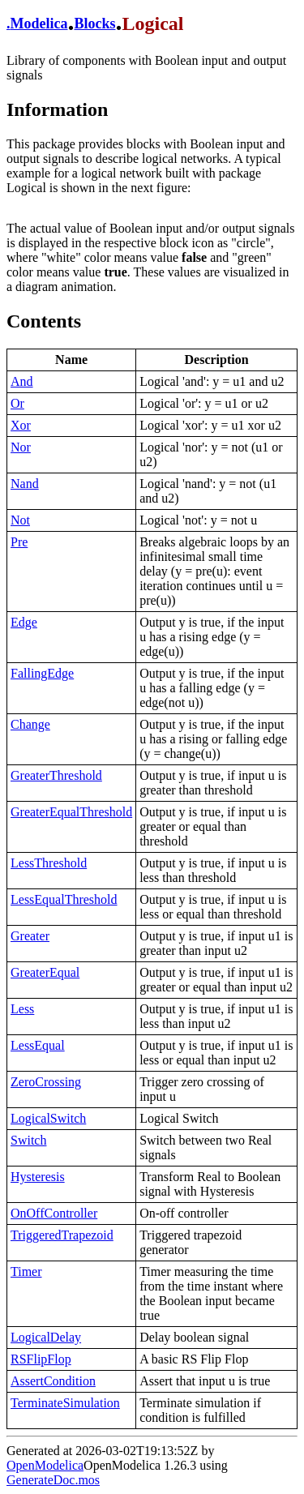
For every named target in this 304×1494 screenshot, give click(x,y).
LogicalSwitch (48, 1118)
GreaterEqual (45, 972)
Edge (24, 622)
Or (17, 403)
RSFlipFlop (41, 1359)
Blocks (94, 23)
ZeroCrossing (46, 1082)
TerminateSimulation (65, 1403)
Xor (21, 425)
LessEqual (38, 1045)
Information (57, 109)
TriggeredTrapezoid (62, 1235)
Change (30, 724)
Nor (21, 447)
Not (20, 520)
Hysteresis (38, 1177)
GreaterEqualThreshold (71, 812)
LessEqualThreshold (64, 899)
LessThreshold (49, 863)
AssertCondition (53, 1381)
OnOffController (54, 1213)
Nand (25, 483)
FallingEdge (42, 673)
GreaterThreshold (56, 775)
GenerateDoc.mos (53, 1480)
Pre (19, 542)
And (22, 381)
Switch (28, 1140)
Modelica (39, 23)
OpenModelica (44, 1465)
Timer (26, 1271)
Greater (30, 936)
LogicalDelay (46, 1337)
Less (22, 1009)
